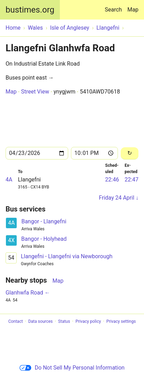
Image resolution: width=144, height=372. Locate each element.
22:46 (112, 179)
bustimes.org (30, 10)
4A (9, 179)
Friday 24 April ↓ (118, 197)
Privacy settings (121, 321)
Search (115, 6)
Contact (15, 321)
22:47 (131, 179)
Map (132, 9)
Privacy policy (88, 321)
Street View (35, 91)
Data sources (40, 321)
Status (64, 321)
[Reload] (129, 153)
